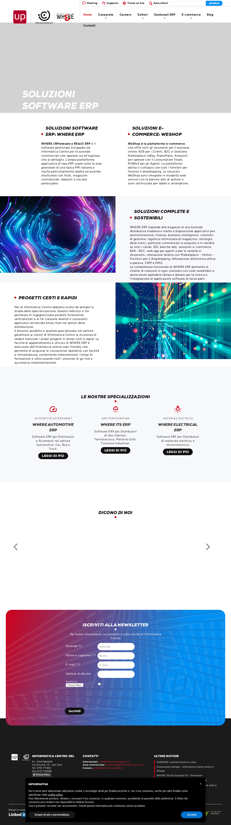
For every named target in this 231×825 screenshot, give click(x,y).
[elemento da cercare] (189, 3)
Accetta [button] (191, 814)
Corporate (105, 16)
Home (87, 14)
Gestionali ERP (165, 16)
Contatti (89, 25)
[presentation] (93, 698)
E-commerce (191, 16)
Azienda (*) (74, 646)
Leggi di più (53, 456)
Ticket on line (135, 3)
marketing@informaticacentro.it (124, 764)
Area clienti (161, 3)
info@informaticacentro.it (114, 761)
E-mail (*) (73, 664)
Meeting (92, 3)
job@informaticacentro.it (108, 768)
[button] (201, 784)
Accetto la (75, 683)
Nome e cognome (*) (81, 655)
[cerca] (214, 3)
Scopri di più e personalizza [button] (51, 814)
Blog (210, 14)
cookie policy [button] (55, 794)
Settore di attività (78, 673)
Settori (142, 16)
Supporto (112, 3)
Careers (125, 14)
